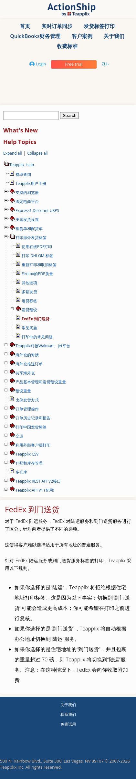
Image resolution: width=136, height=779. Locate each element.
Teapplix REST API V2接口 (38, 481)
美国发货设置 (27, 219)
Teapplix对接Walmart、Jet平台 (43, 346)
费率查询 (23, 174)
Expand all (12, 153)
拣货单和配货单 (29, 228)
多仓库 (21, 472)
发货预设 (29, 310)
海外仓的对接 (27, 355)
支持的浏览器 (27, 192)
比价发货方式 (27, 400)
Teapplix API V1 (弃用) (35, 490)
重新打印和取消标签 (39, 264)
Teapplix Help (18, 165)
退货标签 (29, 300)
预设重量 (23, 391)
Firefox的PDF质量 (37, 273)
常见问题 (29, 328)
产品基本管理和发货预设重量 (41, 382)
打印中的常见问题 (37, 337)
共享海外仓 (25, 373)
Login (37, 64)
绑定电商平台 (27, 201)
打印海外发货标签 (31, 237)
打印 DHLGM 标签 (37, 255)
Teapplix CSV (27, 454)
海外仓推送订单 (29, 364)
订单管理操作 (27, 409)
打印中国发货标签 (31, 427)
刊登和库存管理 (29, 463)
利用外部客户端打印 (33, 445)
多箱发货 (29, 291)
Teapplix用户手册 (31, 183)
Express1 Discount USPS (37, 210)
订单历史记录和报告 (33, 418)
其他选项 (29, 282)
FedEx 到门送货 (35, 319)
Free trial (73, 64)
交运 (19, 436)
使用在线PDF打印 (37, 246)
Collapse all (37, 153)
